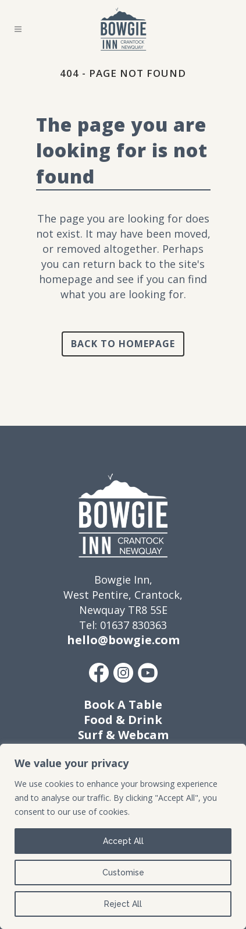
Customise (123, 872)
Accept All (123, 841)
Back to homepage (123, 343)
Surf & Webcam (123, 735)
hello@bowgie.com (123, 640)
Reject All (123, 904)
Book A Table (123, 704)
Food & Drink (123, 719)
